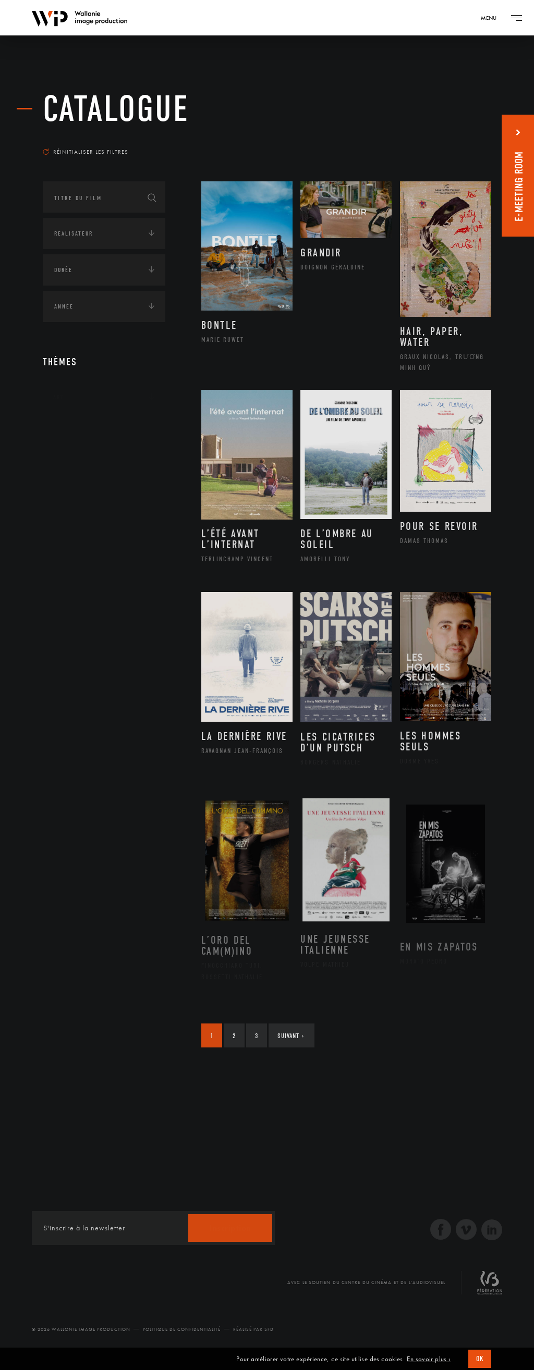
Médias (64, 526)
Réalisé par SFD (253, 1329)
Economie (68, 494)
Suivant (290, 1036)
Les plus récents (455, 137)
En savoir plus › (429, 1359)
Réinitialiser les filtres (85, 151)
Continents (72, 429)
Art (58, 397)
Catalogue (116, 109)
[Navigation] (492, 17)
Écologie (67, 461)
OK (479, 1358)
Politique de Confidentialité (182, 1329)
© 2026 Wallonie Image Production (81, 1329)
